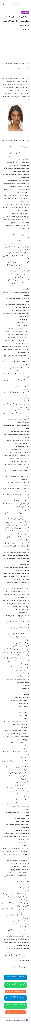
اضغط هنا (22, 960)
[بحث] (3, 4)
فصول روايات (25, 12)
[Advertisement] (15, 43)
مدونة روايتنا (9, 1020)
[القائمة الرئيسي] (28, 4)
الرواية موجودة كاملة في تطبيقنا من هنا (15, 991)
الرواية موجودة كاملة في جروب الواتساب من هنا (15, 985)
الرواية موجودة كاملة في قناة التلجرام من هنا (15, 977)
